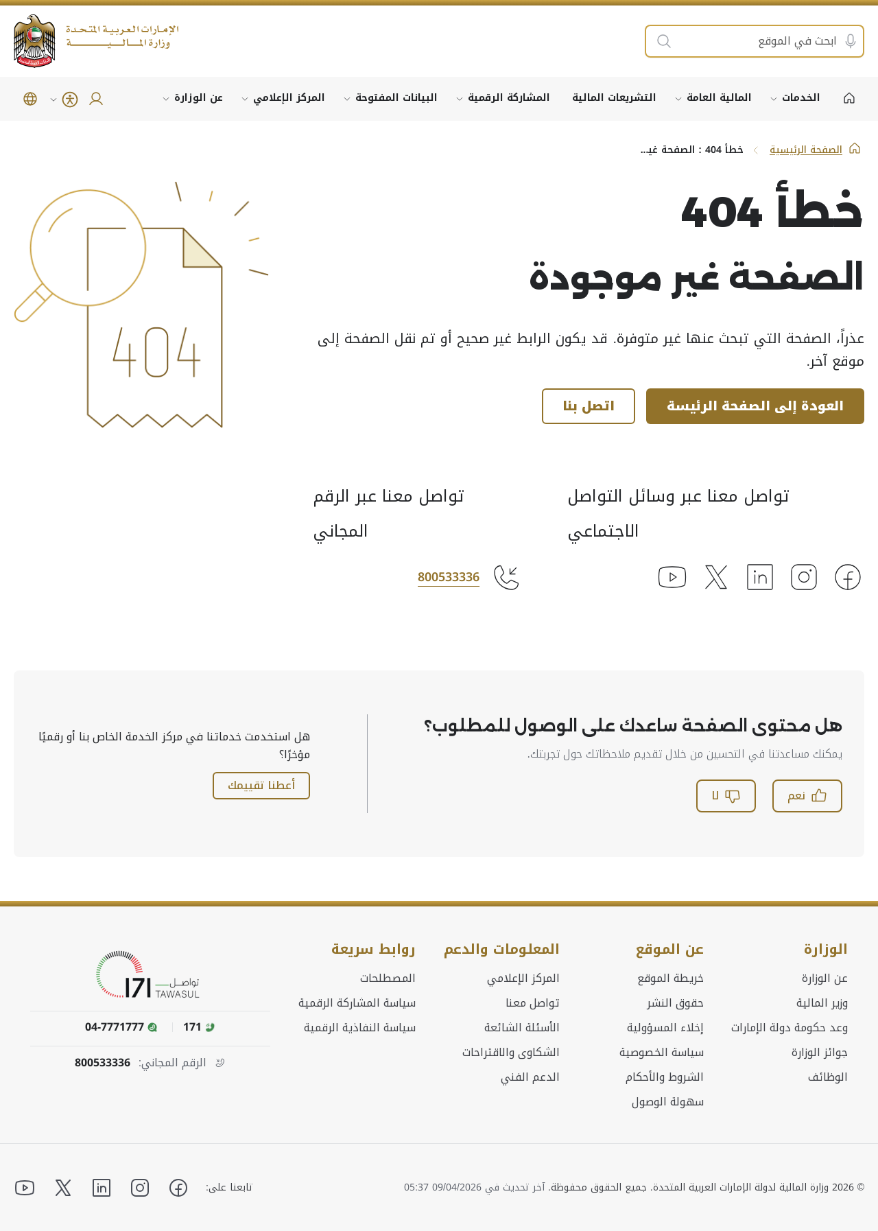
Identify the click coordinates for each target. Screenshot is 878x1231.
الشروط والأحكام (665, 1076)
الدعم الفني (530, 1076)
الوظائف (828, 1076)
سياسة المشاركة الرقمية (357, 1002)
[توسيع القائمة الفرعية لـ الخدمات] (774, 99)
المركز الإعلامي (289, 98)
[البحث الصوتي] (850, 41)
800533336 (448, 577)
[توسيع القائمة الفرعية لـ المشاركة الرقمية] (459, 99)
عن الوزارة (198, 98)
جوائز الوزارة (820, 1052)
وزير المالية (822, 1002)
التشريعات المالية (614, 98)
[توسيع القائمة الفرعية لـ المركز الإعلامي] (245, 99)
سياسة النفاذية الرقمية (360, 1027)
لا (726, 795)
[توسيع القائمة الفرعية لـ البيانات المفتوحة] (347, 99)
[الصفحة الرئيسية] (849, 99)
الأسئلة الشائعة (522, 1027)
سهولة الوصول (668, 1101)
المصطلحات (388, 978)
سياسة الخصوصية (661, 1052)
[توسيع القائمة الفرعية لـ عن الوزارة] (166, 99)
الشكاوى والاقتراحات (511, 1052)
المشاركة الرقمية (509, 98)
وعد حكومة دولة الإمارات (789, 1027)
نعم (807, 795)
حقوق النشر (675, 1002)
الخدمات (801, 98)
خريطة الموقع (670, 978)
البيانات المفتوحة (396, 98)
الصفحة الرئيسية (816, 150)
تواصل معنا (533, 1002)
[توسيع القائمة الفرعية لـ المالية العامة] (678, 99)
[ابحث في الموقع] (768, 41)
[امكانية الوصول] (63, 99)
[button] (30, 99)
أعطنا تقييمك (261, 785)
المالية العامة (719, 98)
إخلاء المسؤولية (665, 1027)
